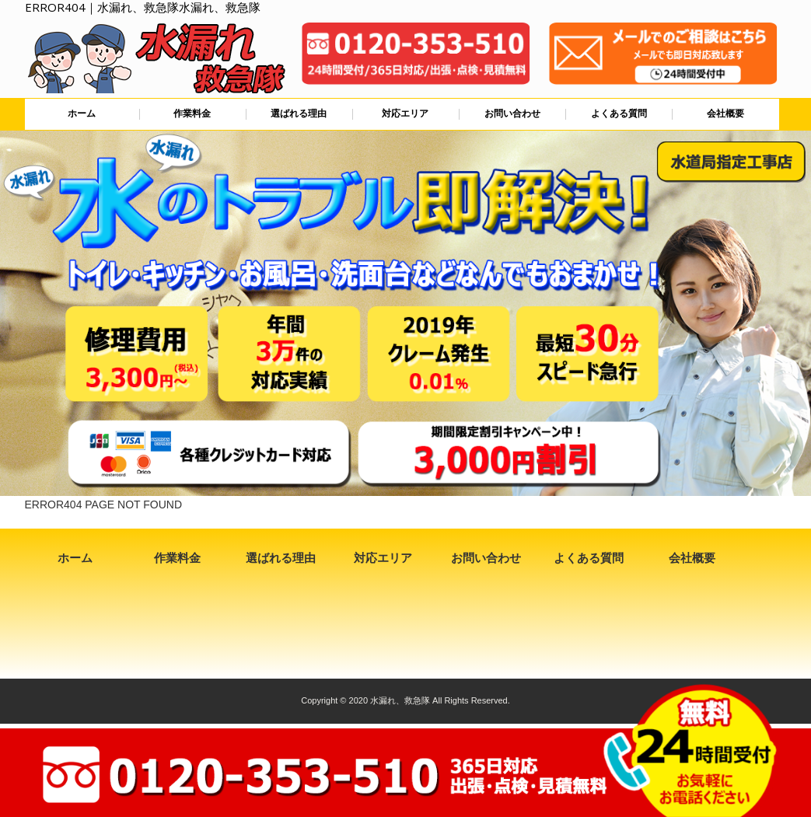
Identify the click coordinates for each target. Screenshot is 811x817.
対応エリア (405, 113)
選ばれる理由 (299, 113)
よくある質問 (619, 113)
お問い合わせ (512, 113)
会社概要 (725, 113)
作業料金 (192, 113)
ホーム (82, 113)
